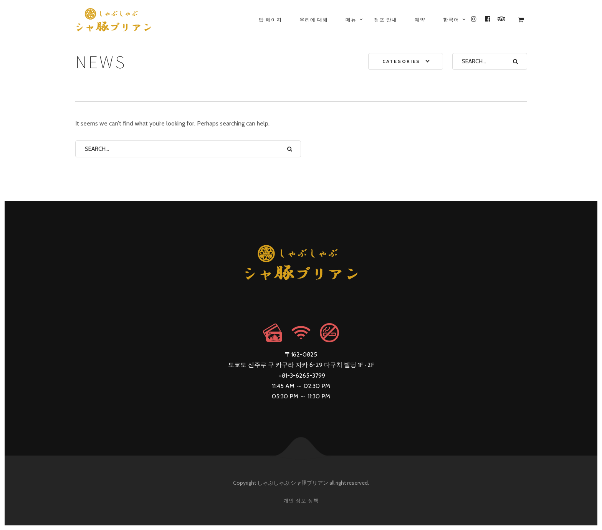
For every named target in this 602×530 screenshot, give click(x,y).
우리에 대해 (313, 20)
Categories (401, 61)
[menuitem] (451, 19)
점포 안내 (385, 20)
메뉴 (351, 20)
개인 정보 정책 (301, 500)
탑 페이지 (270, 20)
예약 (420, 20)
